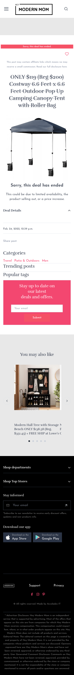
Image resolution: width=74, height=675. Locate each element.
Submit (37, 317)
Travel (7, 260)
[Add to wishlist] (67, 54)
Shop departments (17, 467)
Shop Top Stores (15, 481)
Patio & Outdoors (26, 260)
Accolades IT (54, 604)
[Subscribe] (66, 505)
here (64, 67)
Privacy (59, 585)
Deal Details (12, 210)
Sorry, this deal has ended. (37, 46)
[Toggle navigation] (6, 8)
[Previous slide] (7, 401)
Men (45, 260)
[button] (29, 441)
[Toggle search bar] (66, 9)
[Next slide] (67, 401)
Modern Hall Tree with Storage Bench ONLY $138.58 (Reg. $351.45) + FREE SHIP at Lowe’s (36, 429)
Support (34, 585)
